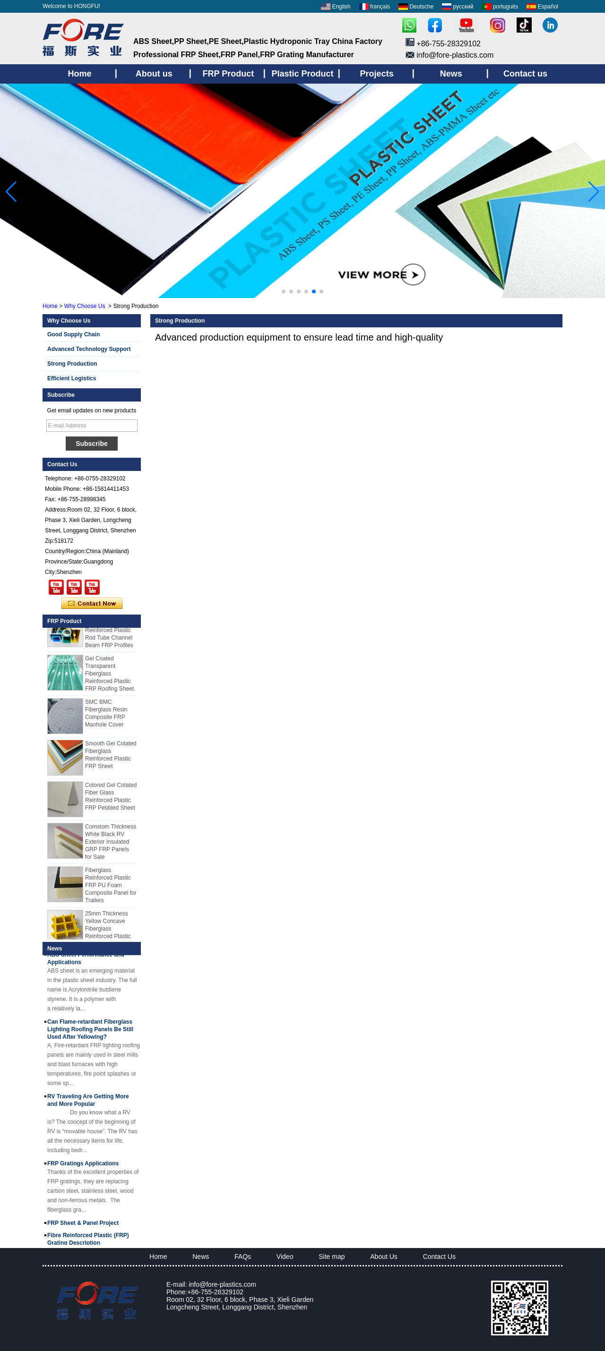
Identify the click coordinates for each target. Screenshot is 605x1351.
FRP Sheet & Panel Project (83, 1224)
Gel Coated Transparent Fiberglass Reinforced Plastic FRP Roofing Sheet (109, 675)
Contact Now (91, 604)
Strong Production (72, 363)
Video (285, 1256)
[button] (283, 291)
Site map (332, 1256)
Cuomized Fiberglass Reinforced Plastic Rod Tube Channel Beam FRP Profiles (109, 631)
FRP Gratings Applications (83, 1165)
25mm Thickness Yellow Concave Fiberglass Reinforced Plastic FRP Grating (108, 930)
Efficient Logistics (71, 378)
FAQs (242, 1256)
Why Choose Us (84, 306)
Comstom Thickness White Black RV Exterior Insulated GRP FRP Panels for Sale (110, 843)
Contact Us (439, 1256)
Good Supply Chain (73, 334)
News (200, 1256)
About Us (384, 1256)
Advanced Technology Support (88, 349)
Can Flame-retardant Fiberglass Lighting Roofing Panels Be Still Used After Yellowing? (90, 1031)
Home (50, 306)
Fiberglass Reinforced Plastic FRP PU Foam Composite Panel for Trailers (111, 886)
